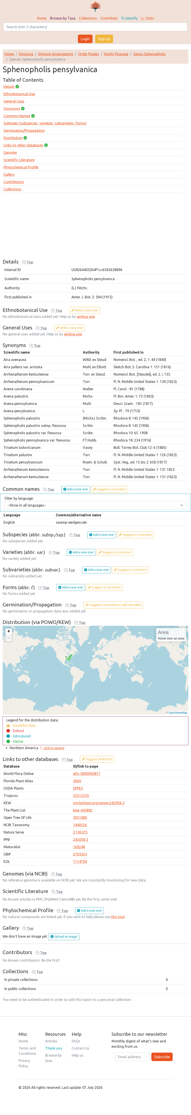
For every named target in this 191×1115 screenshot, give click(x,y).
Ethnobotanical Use (19, 94)
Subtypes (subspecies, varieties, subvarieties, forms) (45, 123)
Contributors (14, 182)
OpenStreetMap (177, 712)
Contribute (109, 18)
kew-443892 (83, 810)
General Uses (14, 101)
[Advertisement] (95, 227)
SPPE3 (78, 788)
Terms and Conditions (27, 1051)
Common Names (17, 116)
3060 (77, 781)
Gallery (9, 174)
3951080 (80, 818)
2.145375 (80, 832)
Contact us (80, 1048)
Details (9, 87)
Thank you (53, 1048)
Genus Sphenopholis (149, 54)
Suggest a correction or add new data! (113, 605)
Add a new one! (75, 489)
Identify (129, 18)
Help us (77, 1055)
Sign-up (104, 39)
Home (41, 18)
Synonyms (12, 109)
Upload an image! (63, 936)
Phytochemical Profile (21, 167)
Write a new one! (84, 310)
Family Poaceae (116, 54)
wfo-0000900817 (86, 774)
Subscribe (162, 1057)
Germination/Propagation (24, 131)
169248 (79, 847)
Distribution (13, 138)
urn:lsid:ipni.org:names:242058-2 (99, 803)
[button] (8, 631)
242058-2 (80, 840)
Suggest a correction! (109, 489)
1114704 (80, 861)
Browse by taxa (53, 1058)
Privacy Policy (24, 1063)
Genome (10, 152)
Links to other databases (23, 145)
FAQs (76, 1041)
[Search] (95, 27)
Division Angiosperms (55, 54)
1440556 (80, 825)
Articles (51, 1041)
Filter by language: (19, 498)
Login (85, 39)
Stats (147, 18)
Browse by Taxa (62, 18)
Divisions (26, 54)
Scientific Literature (19, 160)
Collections (88, 18)
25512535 (81, 796)
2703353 (80, 854)
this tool (118, 917)
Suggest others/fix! (97, 759)
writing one (86, 317)
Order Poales (88, 54)
